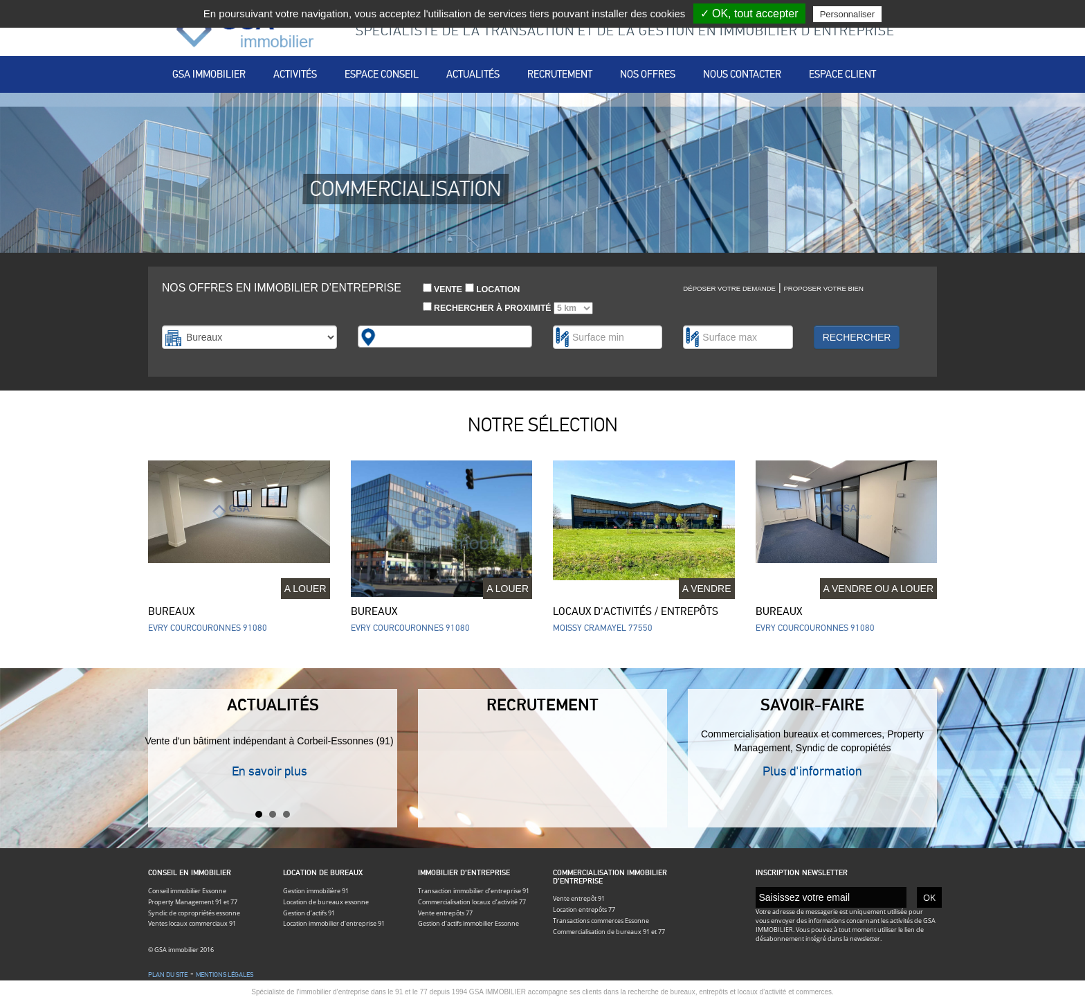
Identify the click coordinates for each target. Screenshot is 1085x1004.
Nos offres (647, 74)
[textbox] (386, 336)
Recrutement (559, 74)
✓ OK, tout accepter (749, 13)
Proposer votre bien (823, 288)
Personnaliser (847, 14)
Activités (295, 74)
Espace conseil (382, 74)
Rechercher (857, 337)
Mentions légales (224, 975)
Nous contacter (742, 74)
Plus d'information (812, 771)
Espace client (842, 74)
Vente (442, 288)
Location (492, 288)
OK (929, 897)
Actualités (473, 74)
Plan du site (168, 975)
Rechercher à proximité (508, 308)
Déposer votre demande (729, 288)
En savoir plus (269, 771)
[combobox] (445, 336)
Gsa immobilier (209, 74)
